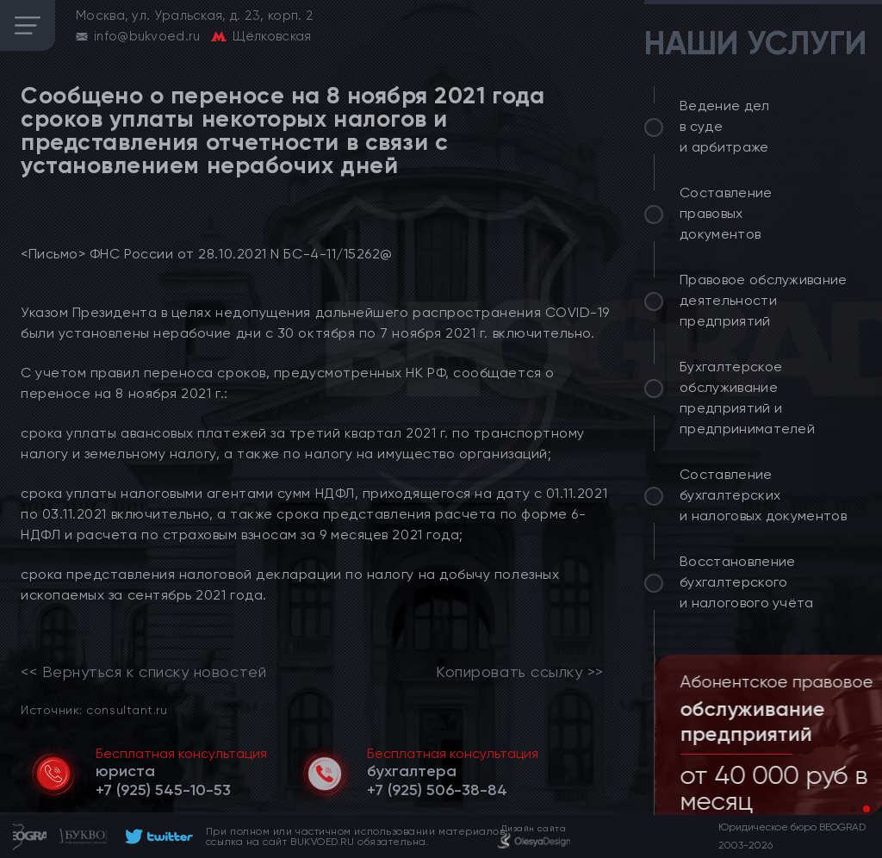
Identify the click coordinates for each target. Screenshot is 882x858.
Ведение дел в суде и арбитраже (725, 126)
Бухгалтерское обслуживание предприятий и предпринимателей (747, 397)
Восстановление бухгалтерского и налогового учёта (747, 582)
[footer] (156, 836)
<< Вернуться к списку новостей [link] (143, 672)
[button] (852, 808)
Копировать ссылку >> (520, 672)
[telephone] (163, 789)
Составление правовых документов (726, 213)
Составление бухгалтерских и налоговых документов (763, 495)
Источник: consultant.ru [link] (94, 709)
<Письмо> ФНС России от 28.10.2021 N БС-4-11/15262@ (207, 254)
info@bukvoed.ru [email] (147, 36)
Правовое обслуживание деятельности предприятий (764, 300)
